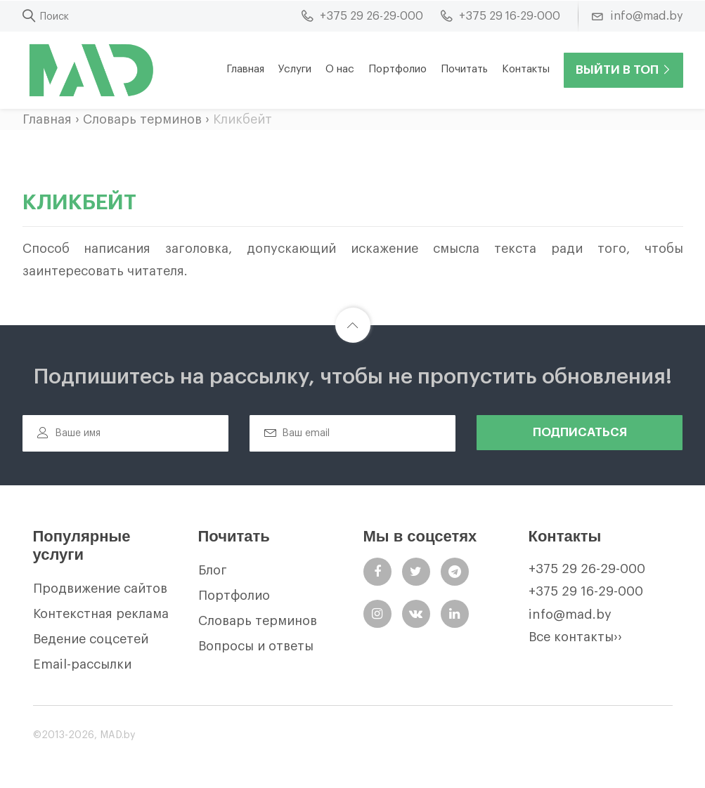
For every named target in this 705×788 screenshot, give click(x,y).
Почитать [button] (464, 69)
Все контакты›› (575, 637)
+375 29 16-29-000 (586, 591)
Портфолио (397, 69)
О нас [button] (339, 69)
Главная (245, 69)
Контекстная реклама (101, 614)
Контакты (526, 69)
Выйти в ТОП (623, 70)
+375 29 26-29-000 (587, 569)
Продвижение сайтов (100, 588)
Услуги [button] (294, 69)
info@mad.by (570, 614)
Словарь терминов (142, 119)
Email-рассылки (82, 664)
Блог (212, 570)
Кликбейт (242, 119)
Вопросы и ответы (255, 646)
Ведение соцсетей (90, 639)
